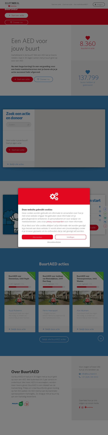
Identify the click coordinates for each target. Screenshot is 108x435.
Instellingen (70, 237)
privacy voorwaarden (55, 221)
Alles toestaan (37, 237)
